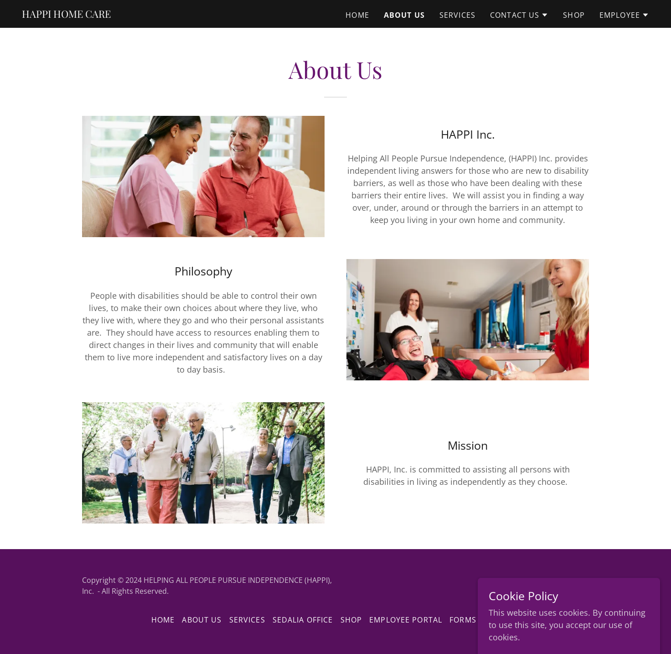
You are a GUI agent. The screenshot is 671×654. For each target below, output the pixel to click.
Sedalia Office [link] (303, 620)
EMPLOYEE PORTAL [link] (405, 620)
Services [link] (457, 15)
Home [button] (163, 620)
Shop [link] (574, 15)
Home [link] (357, 15)
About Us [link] (404, 15)
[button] (519, 15)
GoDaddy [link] (573, 586)
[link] (66, 14)
